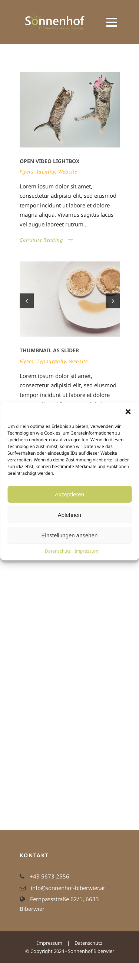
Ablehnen (69, 514)
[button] (128, 412)
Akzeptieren (69, 494)
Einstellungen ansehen (70, 535)
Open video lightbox (49, 161)
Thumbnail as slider (49, 350)
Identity (46, 171)
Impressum (86, 551)
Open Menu (112, 22)
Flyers (27, 171)
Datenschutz (58, 551)
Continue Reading (46, 239)
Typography (51, 361)
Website (67, 171)
